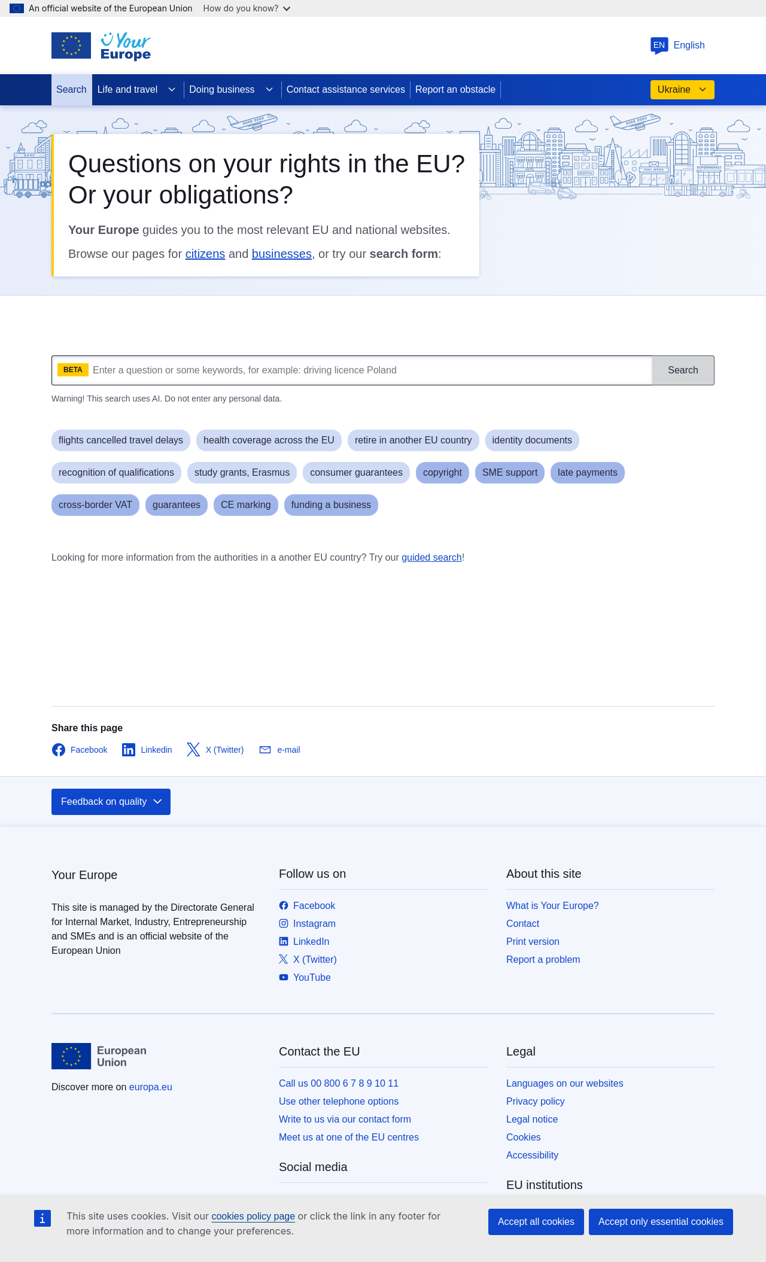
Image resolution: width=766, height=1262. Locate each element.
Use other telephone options (339, 1101)
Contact (522, 924)
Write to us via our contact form (345, 1119)
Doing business (231, 90)
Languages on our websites (565, 1083)
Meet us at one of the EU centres (349, 1137)
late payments (588, 472)
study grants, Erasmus (242, 472)
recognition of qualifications (116, 472)
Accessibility (532, 1155)
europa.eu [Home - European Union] (150, 1087)
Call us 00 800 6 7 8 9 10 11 (339, 1083)
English (677, 45)
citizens (206, 253)
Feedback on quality (112, 802)
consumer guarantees (356, 472)
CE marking (246, 505)
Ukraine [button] (682, 90)
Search (71, 89)
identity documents (532, 440)
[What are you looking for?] (351, 370)
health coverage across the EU (269, 440)
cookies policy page (253, 1216)
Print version (533, 941)
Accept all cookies (536, 1222)
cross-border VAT (95, 505)
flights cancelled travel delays (121, 440)
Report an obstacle (455, 89)
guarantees (176, 505)
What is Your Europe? (552, 906)
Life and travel (137, 90)
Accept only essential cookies (661, 1222)
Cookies (523, 1137)
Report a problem (543, 959)
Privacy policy (535, 1101)
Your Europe (84, 874)
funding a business (331, 505)
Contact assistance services (346, 89)
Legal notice (532, 1119)
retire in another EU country (413, 440)
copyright (442, 472)
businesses (282, 253)
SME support (509, 472)
